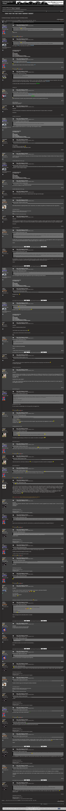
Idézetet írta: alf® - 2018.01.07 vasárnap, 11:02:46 (19, 458)
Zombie (3, 585)
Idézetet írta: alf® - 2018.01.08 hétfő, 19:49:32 (19, 560)
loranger (3, 153)
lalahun (3, 623)
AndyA (3, 229)
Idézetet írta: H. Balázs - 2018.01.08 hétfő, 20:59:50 (20, 575)
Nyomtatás (61, 20)
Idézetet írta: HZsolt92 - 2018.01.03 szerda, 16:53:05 (20, 61)
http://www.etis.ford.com (18, 627)
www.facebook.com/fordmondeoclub (18, 11)
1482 (29, 20)
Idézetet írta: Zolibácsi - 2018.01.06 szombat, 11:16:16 (20, 393)
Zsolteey (3, 199)
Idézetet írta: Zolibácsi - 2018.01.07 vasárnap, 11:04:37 (20, 470)
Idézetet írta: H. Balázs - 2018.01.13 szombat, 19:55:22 (20, 679)
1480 (26, 20)
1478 (22, 20)
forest (3, 191)
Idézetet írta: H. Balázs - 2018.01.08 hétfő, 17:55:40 (20, 517)
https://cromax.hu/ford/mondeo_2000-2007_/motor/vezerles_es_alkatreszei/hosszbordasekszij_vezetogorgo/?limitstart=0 (33, 523)
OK (59, 808)
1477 (21, 20)
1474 (15, 20)
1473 (13, 20)
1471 (10, 20)
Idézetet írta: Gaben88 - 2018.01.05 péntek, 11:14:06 (20, 232)
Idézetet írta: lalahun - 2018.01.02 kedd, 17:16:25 (19, 482)
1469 (6, 20)
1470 (8, 20)
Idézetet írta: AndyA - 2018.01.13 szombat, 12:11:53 (20, 653)
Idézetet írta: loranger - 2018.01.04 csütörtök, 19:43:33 (20, 165)
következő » (61, 19)
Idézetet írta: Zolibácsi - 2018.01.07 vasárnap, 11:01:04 (20, 446)
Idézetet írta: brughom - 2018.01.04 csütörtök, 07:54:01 (20, 92)
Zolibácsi (4, 369)
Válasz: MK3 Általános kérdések (22, 24)
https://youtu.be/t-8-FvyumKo (33, 724)
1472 (12, 20)
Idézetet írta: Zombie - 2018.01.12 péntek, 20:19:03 (20, 604)
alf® (3, 24)
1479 (24, 20)
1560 (34, 20)
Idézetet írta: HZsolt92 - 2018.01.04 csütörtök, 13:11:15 (20, 357)
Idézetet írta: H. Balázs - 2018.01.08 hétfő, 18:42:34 (20, 547)
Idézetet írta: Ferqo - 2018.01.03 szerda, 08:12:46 (19, 27)
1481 (28, 20)
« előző (58, 19)
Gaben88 (4, 216)
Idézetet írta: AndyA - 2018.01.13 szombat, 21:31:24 (20, 751)
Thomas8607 (4, 105)
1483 (31, 20)
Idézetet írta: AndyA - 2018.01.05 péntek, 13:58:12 (19, 305)
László (3, 412)
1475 (17, 20)
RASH (3, 322)
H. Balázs (4, 499)
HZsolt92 (4, 38)
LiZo (3, 479)
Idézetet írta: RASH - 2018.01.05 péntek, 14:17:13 (19, 339)
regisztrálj (18, 7)
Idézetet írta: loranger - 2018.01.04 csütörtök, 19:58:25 (20, 202)
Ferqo (3, 89)
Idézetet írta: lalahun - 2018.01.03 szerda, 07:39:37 (19, 73)
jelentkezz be (13, 7)
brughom (4, 71)
